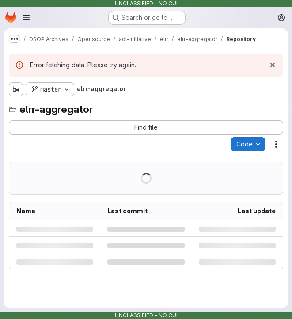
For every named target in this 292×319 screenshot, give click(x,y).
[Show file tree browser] (16, 89)
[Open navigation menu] (26, 18)
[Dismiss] (272, 65)
